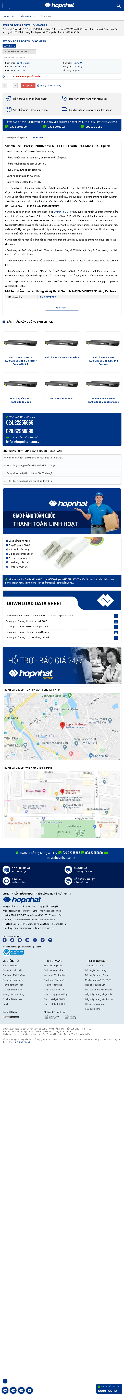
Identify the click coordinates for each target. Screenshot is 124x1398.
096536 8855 (94, 127)
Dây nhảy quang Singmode (98, 994)
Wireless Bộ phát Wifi (55, 975)
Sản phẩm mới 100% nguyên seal (30, 110)
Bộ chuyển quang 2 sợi (96, 975)
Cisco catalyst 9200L (55, 999)
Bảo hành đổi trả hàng (14, 975)
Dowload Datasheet (13, 999)
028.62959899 (19, 431)
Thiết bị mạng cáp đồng (56, 994)
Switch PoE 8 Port (63, 212)
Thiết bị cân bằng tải (54, 989)
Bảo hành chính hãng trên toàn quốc (88, 98)
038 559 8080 (18, 127)
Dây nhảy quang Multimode (99, 999)
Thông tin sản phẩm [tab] (16, 137)
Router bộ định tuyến (54, 980)
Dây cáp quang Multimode (98, 989)
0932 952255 (47, 919)
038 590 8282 (56, 127)
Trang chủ (8, 16)
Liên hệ (6, 1004)
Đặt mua (28, 85)
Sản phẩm (25, 16)
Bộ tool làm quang (94, 1004)
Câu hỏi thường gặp (12, 989)
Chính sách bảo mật (12, 970)
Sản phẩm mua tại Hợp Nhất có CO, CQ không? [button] (28, 473)
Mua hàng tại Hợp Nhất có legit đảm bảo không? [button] (30, 465)
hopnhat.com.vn (21, 911)
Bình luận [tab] (38, 137)
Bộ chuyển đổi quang (95, 970)
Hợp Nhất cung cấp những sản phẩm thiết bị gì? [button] (29, 481)
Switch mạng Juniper (54, 970)
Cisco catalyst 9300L (55, 1004)
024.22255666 (19, 422)
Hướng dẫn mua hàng (49, 85)
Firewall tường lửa (53, 985)
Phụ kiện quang (93, 1009)
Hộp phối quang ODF (95, 985)
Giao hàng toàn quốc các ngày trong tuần (90, 110)
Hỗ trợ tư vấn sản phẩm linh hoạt (30, 98)
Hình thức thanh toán (13, 985)
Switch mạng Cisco (53, 965)
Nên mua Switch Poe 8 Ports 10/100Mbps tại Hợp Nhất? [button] (34, 457)
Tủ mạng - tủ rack (94, 965)
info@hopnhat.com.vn (24, 441)
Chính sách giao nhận (13, 980)
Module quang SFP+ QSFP (98, 980)
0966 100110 (47, 928)
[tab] (62, 458)
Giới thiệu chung (10, 965)
